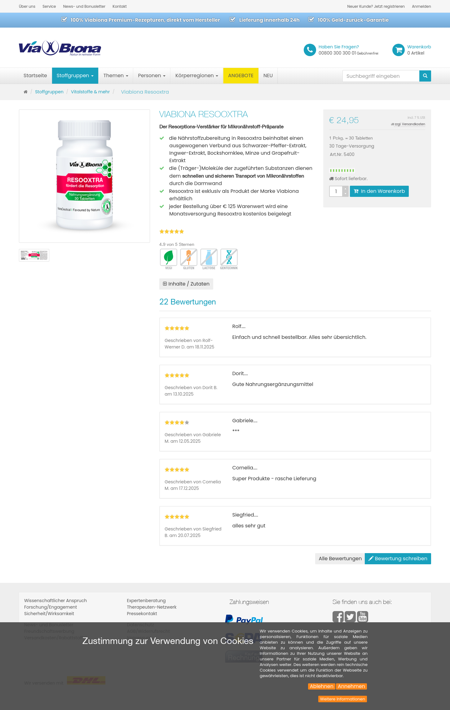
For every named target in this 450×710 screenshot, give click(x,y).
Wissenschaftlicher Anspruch (55, 600)
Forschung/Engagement (50, 607)
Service (49, 6)
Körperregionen (196, 75)
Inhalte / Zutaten (186, 283)
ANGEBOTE (241, 75)
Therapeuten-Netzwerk (152, 607)
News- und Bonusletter (84, 6)
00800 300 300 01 (348, 50)
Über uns (27, 6)
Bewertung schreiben (397, 558)
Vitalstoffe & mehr (90, 92)
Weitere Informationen (342, 699)
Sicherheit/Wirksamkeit (49, 613)
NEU (268, 75)
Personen (151, 75)
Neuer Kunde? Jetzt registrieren (376, 6)
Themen (116, 75)
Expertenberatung (146, 600)
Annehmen (351, 686)
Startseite (35, 75)
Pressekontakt (142, 613)
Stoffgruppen (75, 75)
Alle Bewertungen (340, 558)
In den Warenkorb (379, 191)
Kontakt (120, 6)
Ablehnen (321, 686)
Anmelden (421, 6)
